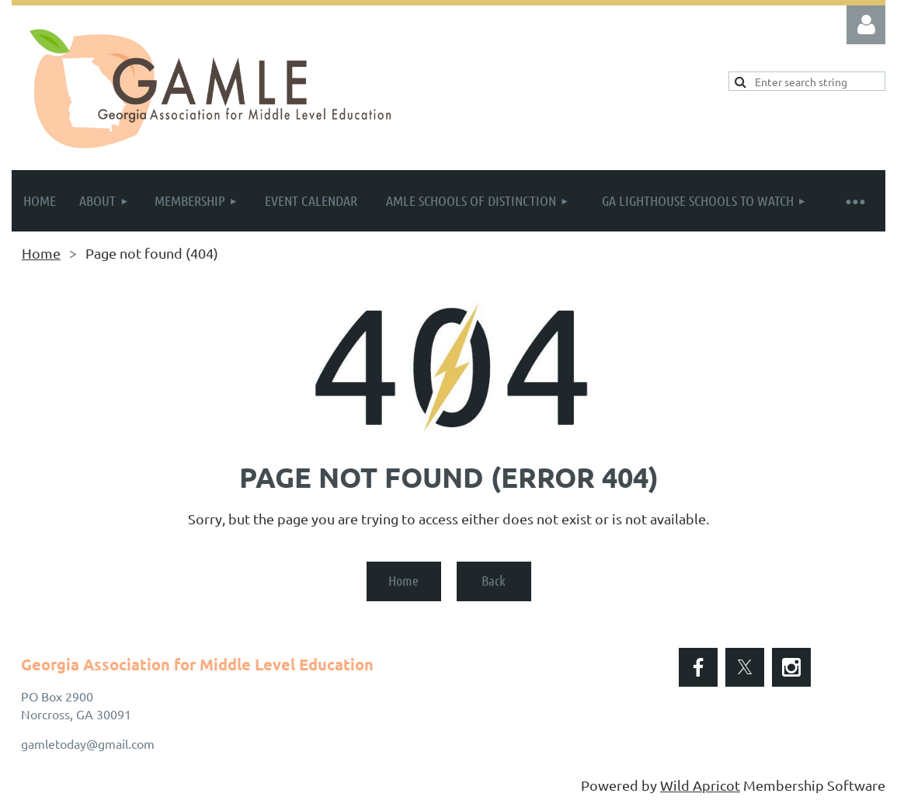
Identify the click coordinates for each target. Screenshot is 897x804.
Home (41, 253)
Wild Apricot (700, 785)
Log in (866, 24)
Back (494, 580)
